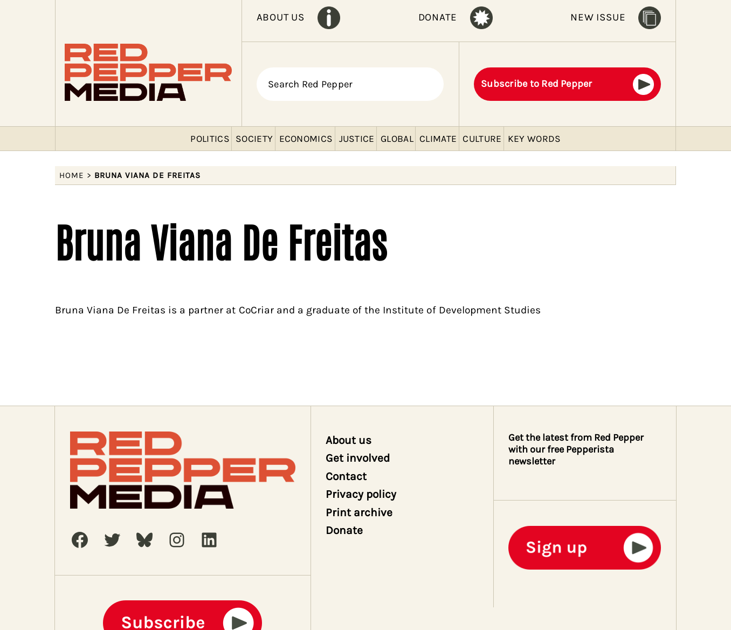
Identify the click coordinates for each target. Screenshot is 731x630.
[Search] (430, 83)
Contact (346, 476)
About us (348, 440)
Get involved (358, 457)
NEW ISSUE (597, 17)
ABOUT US (281, 17)
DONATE (437, 17)
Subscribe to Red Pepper (536, 84)
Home (71, 175)
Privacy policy (361, 494)
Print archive (359, 512)
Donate (344, 530)
